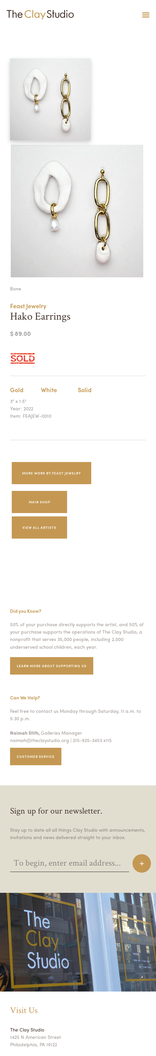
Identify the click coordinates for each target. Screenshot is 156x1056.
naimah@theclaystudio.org (38, 740)
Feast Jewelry (30, 305)
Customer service (37, 756)
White (49, 389)
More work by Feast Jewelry (54, 473)
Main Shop (40, 502)
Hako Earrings (9, 31)
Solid (84, 389)
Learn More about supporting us (54, 666)
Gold (17, 389)
